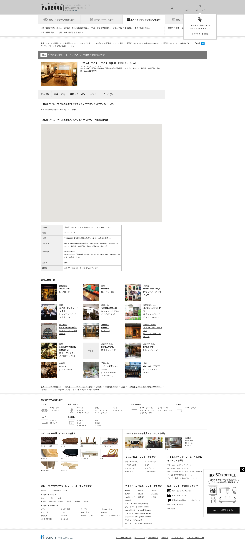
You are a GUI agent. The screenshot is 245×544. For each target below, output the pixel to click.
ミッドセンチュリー (109, 442)
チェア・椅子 (65, 509)
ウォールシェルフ (151, 471)
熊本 (75, 32)
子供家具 (64, 515)
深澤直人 (154, 490)
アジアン (49, 454)
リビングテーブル (146, 413)
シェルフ (98, 425)
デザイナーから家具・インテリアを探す (143, 486)
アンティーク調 (49, 442)
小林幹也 (128, 500)
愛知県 (86, 501)
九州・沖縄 (63, 32)
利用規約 (164, 538)
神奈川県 (52, 501)
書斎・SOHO (189, 440)
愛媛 (52, 32)
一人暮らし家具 (130, 465)
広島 (142, 28)
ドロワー (148, 465)
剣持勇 (140, 490)
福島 (85, 28)
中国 (136, 28)
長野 (107, 28)
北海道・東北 (69, 28)
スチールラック (150, 462)
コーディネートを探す (104, 20)
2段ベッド (53, 423)
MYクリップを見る (201, 34)
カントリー (89, 454)
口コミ (108, 94)
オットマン (81, 410)
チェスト (80, 423)
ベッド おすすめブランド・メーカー (180, 468)
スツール (80, 408)
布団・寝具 (85, 512)
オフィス (188, 445)
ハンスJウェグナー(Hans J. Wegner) (138, 510)
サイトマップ (140, 538)
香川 (48, 32)
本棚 (96, 420)
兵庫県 (77, 501)
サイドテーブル (163, 408)
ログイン (188, 8)
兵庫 (124, 28)
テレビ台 (80, 420)
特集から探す (173, 28)
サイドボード (130, 468)
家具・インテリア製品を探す (62, 20)
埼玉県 (60, 501)
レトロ (69, 442)
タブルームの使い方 (123, 538)
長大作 (127, 494)
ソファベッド (54, 410)
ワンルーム (188, 443)
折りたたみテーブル (165, 410)
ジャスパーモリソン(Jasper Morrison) (138, 517)
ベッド (63, 512)
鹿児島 (80, 32)
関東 (42, 28)
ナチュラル (49, 466)
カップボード (149, 468)
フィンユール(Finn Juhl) (133, 520)
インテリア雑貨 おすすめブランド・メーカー (183, 478)
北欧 (89, 442)
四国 (42, 32)
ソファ (43, 509)
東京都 (43, 501)
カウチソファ (54, 408)
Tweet (197, 43)
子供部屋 (188, 438)
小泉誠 (153, 497)
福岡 (71, 32)
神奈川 (53, 28)
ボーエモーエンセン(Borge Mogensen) (138, 523)
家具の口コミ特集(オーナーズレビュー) (186, 500)
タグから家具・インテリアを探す (140, 457)
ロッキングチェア (101, 413)
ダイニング (153, 443)
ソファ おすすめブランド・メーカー (180, 465)
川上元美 (154, 494)
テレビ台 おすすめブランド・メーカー (180, 475)
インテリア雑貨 (46, 519)
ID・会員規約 (153, 538)
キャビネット (81, 425)
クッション (65, 519)
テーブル (84, 509)
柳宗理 (127, 490)
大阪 (120, 28)
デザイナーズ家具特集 (175, 504)
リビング (134, 443)
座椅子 (97, 408)
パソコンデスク (190, 408)
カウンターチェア (83, 413)
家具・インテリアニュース (181, 491)
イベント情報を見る (223, 510)
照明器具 (44, 515)
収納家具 (104, 512)
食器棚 (97, 423)
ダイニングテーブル (147, 408)
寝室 (173, 443)
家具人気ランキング (179, 495)
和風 (109, 454)
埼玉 (58, 28)
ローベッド (129, 471)
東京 (48, 28)
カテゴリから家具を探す (52, 400)
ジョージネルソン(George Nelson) (137, 507)
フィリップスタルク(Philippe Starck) (138, 513)
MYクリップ (200, 8)
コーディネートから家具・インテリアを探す (145, 433)
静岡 (103, 28)
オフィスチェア (118, 410)
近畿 (115, 28)
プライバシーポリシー (195, 538)
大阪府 (69, 501)
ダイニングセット (107, 509)
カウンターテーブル (147, 410)
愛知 (98, 28)
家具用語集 (171, 508)
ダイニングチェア (101, 410)
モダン (69, 454)
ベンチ (115, 408)
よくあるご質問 (177, 538)
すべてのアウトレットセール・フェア (54, 490)
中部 (93, 28)
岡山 (146, 28)
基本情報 (44, 94)
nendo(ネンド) (130, 497)
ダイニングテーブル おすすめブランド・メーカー (184, 471)
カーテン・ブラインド (89, 515)
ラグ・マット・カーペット (110, 515)
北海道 (80, 28)
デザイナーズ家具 (131, 462)
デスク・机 (45, 512)
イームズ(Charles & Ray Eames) (136, 503)
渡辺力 (140, 494)
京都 (129, 28)
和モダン (69, 466)
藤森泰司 (141, 497)
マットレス (54, 420)
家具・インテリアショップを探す (145, 20)
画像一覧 (59, 94)
